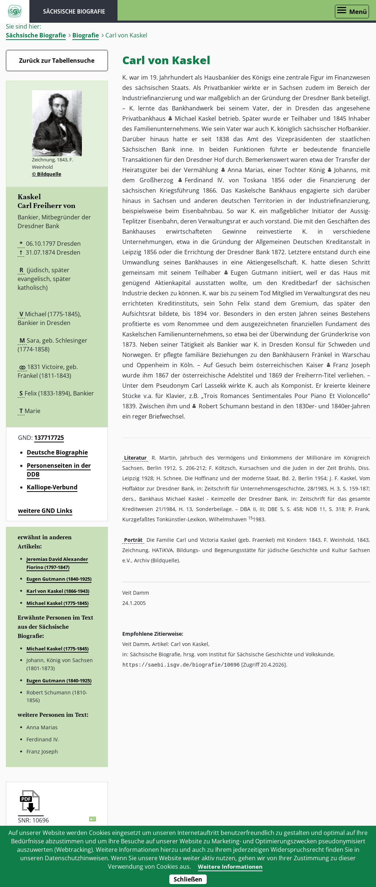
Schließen (188, 879)
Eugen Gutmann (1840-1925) (58, 579)
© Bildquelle (46, 174)
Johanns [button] (345, 170)
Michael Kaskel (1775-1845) (57, 603)
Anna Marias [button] (246, 170)
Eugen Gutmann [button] (254, 273)
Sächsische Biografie (36, 35)
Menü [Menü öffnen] (358, 11)
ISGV (14, 11)
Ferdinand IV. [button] (204, 180)
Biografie (85, 35)
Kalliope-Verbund (52, 487)
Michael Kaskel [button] (195, 118)
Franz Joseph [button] (351, 365)
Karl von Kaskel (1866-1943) (57, 591)
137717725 (49, 438)
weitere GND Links (45, 511)
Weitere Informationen (230, 866)
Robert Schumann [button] (224, 406)
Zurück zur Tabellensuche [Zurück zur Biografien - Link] (56, 60)
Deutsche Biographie (57, 452)
